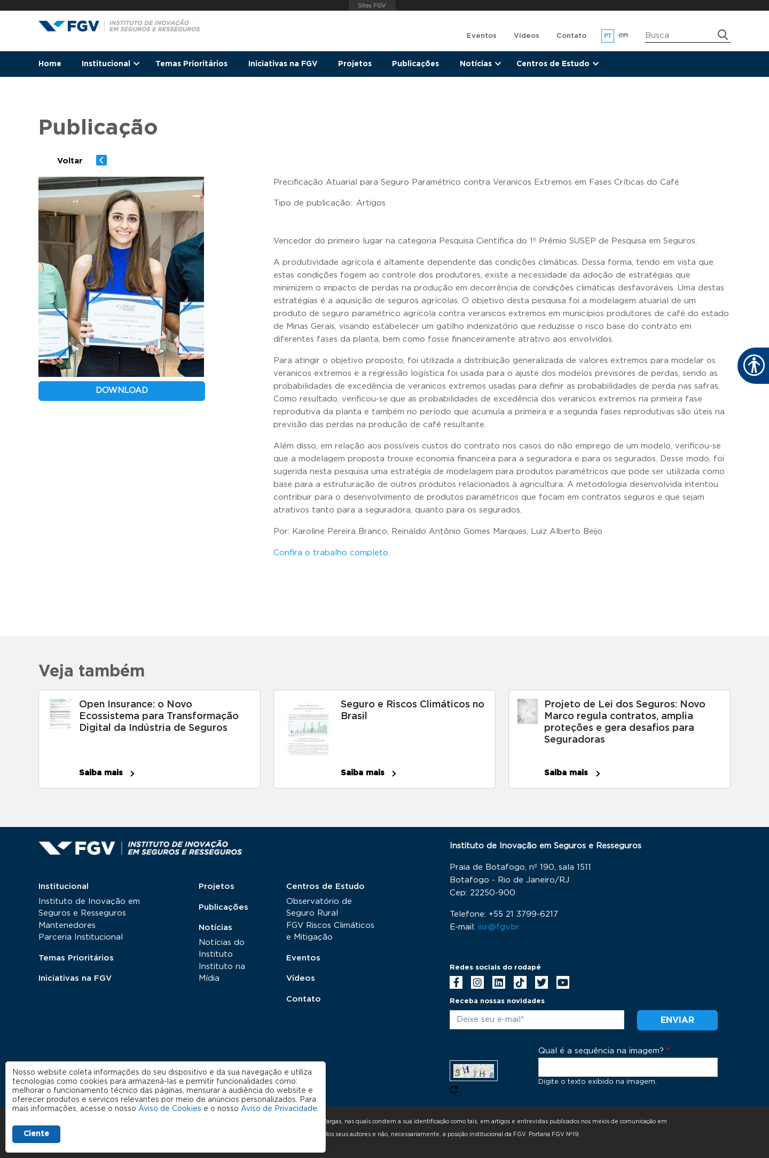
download (122, 391)
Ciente (36, 1134)
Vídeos (526, 36)
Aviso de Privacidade (279, 1109)
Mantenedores (67, 925)
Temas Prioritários (191, 64)
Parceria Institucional (80, 937)
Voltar (70, 161)
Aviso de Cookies (169, 1109)
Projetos (355, 64)
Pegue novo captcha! (454, 1089)
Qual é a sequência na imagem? (601, 1051)
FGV (372, 5)
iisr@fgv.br (499, 927)
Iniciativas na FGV (283, 64)
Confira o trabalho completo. (331, 553)
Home (49, 64)
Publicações (415, 64)
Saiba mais (101, 773)
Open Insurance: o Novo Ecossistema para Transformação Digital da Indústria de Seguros (159, 716)
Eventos (482, 36)
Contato (571, 36)
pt (608, 36)
